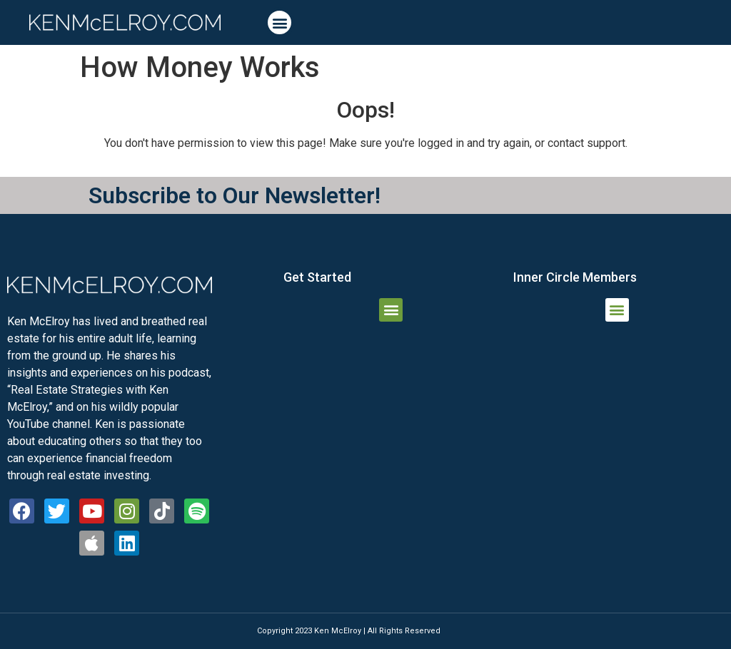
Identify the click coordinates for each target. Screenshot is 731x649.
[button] (279, 22)
